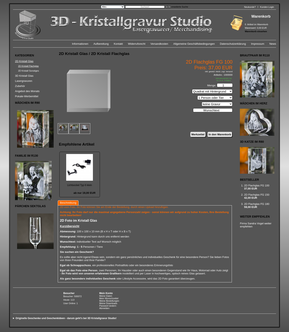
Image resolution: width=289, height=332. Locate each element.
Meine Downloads (108, 303)
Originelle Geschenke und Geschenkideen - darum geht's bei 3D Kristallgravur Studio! (66, 318)
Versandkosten (159, 43)
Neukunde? (250, 7)
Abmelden (104, 308)
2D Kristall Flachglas (28, 66)
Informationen (80, 43)
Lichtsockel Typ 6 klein (79, 185)
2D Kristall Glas (24, 61)
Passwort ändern (107, 306)
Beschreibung (68, 202)
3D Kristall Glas (24, 75)
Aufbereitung (101, 43)
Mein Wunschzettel (108, 298)
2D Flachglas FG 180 (256, 203)
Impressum (257, 43)
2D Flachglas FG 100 (256, 185)
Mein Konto (106, 293)
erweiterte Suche (179, 7)
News (272, 43)
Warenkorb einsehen (256, 31)
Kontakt (118, 43)
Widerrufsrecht (137, 43)
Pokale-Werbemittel (26, 96)
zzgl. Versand (226, 72)
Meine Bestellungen (109, 301)
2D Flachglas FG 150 (256, 194)
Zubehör (20, 86)
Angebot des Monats (27, 91)
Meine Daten (105, 296)
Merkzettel (198, 134)
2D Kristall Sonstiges (28, 71)
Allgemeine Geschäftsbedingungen (194, 43)
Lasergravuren (23, 80)
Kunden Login (267, 7)
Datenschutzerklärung (233, 43)
